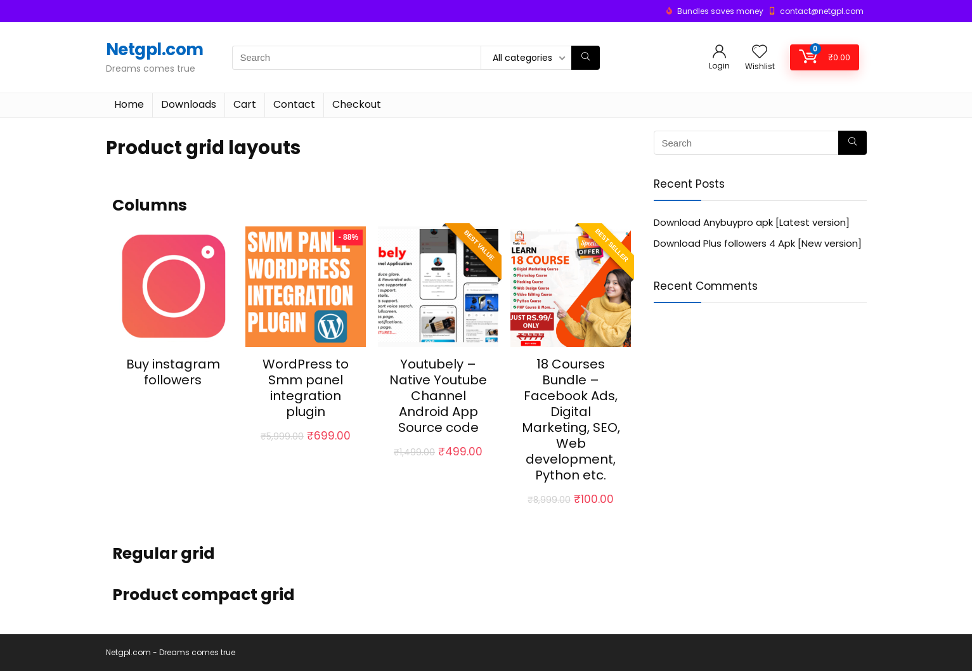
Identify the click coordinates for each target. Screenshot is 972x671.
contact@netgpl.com (822, 11)
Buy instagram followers (173, 372)
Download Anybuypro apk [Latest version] (752, 222)
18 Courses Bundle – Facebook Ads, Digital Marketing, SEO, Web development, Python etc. (571, 419)
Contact (294, 104)
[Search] (585, 58)
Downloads (188, 104)
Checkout (356, 104)
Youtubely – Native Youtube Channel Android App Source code (438, 395)
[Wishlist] (759, 52)
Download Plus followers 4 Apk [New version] (758, 243)
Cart (244, 104)
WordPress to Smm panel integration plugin (305, 387)
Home (129, 104)
